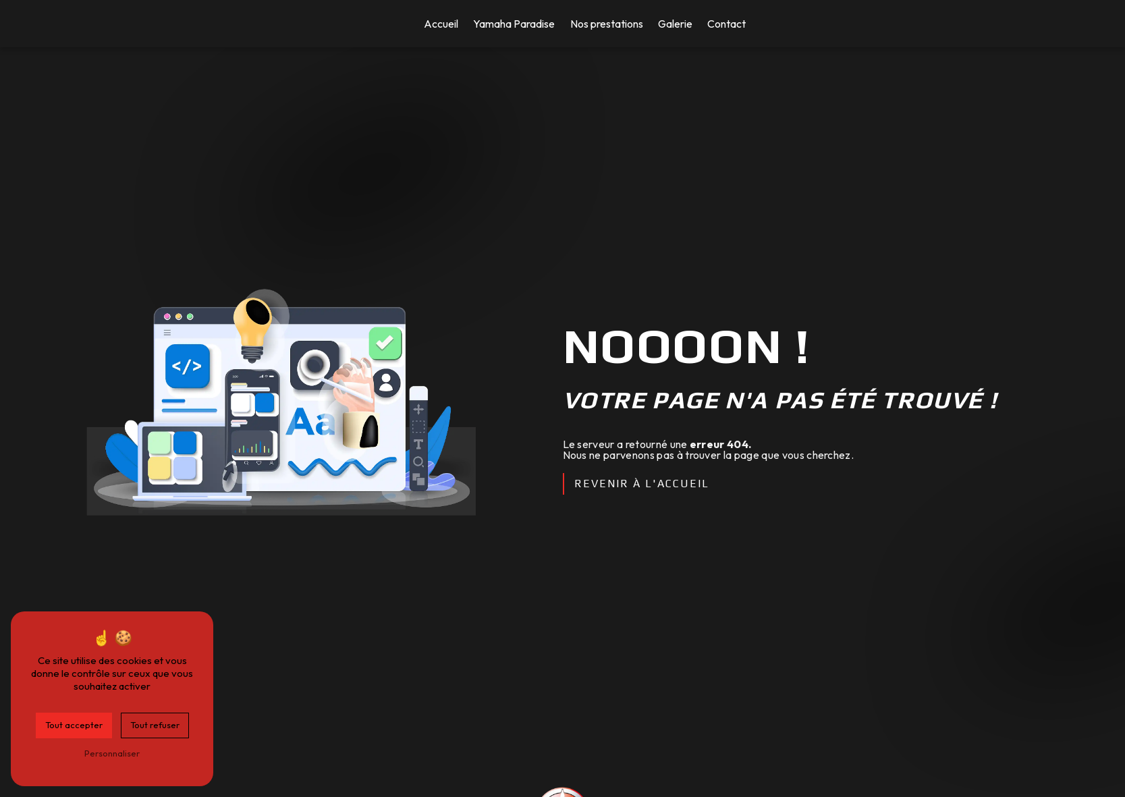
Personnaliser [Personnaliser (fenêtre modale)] (112, 753)
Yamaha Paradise (514, 23)
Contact (726, 23)
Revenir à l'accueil (641, 483)
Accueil (441, 23)
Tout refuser (155, 724)
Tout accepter (74, 724)
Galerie (675, 23)
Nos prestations (606, 23)
